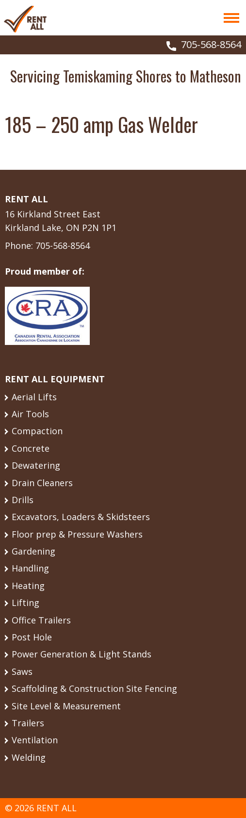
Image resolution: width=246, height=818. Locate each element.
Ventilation (35, 740)
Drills (22, 500)
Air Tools (30, 414)
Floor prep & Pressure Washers (77, 534)
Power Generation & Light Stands (81, 654)
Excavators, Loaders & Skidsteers (81, 517)
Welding (29, 757)
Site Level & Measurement (66, 706)
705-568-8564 (211, 44)
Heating (28, 585)
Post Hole (32, 637)
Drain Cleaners (42, 483)
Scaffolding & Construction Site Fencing (94, 688)
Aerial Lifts (34, 397)
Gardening (33, 551)
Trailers (28, 723)
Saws (22, 671)
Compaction (37, 431)
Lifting (25, 602)
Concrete (30, 448)
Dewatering (36, 465)
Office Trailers (41, 620)
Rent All (25, 19)
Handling (30, 568)
